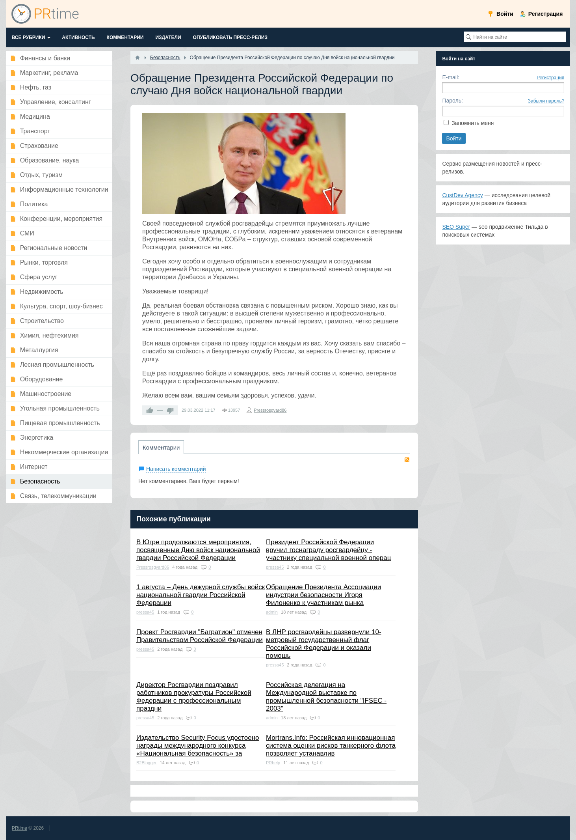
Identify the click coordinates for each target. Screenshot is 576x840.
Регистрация (550, 77)
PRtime (19, 828)
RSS (407, 460)
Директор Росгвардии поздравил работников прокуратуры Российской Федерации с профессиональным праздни (193, 696)
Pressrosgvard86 (270, 410)
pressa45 (275, 567)
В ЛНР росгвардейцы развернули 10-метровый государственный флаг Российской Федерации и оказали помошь (323, 643)
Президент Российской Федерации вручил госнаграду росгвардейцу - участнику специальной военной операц (328, 550)
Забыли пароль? (546, 101)
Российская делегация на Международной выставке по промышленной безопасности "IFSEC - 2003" (326, 696)
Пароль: (452, 100)
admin (272, 612)
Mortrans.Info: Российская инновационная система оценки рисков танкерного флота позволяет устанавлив (331, 745)
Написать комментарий (176, 469)
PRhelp (273, 762)
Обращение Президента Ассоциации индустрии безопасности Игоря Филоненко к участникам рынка (323, 595)
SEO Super (456, 227)
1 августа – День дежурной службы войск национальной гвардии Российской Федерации (200, 595)
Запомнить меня (473, 123)
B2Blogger (146, 762)
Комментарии (161, 447)
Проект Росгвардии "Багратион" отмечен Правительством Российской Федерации (199, 636)
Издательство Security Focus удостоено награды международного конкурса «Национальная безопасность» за (197, 745)
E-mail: (450, 77)
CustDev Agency (462, 195)
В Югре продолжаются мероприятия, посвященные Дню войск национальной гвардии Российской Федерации (198, 550)
